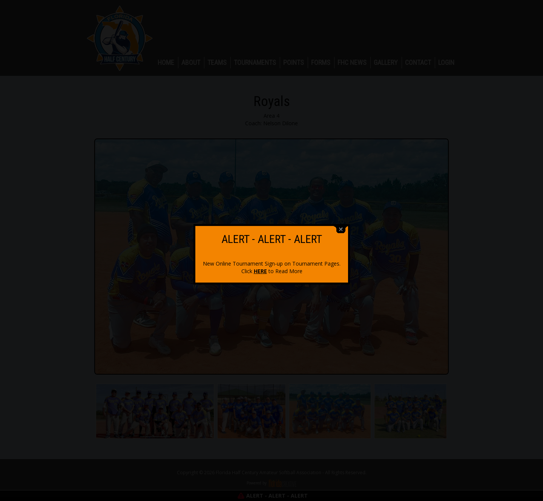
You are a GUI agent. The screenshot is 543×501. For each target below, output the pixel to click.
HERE (260, 266)
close (341, 225)
